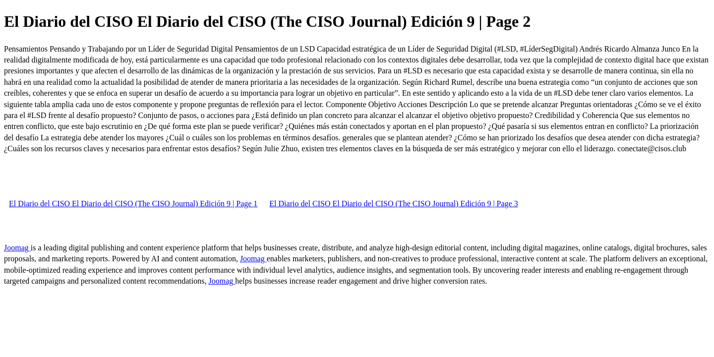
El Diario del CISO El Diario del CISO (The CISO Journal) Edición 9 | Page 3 (393, 203)
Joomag (17, 247)
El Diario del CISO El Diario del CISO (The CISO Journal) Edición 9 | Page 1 (133, 203)
